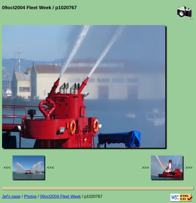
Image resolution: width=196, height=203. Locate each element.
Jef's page (11, 196)
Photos (30, 196)
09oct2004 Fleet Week (60, 196)
